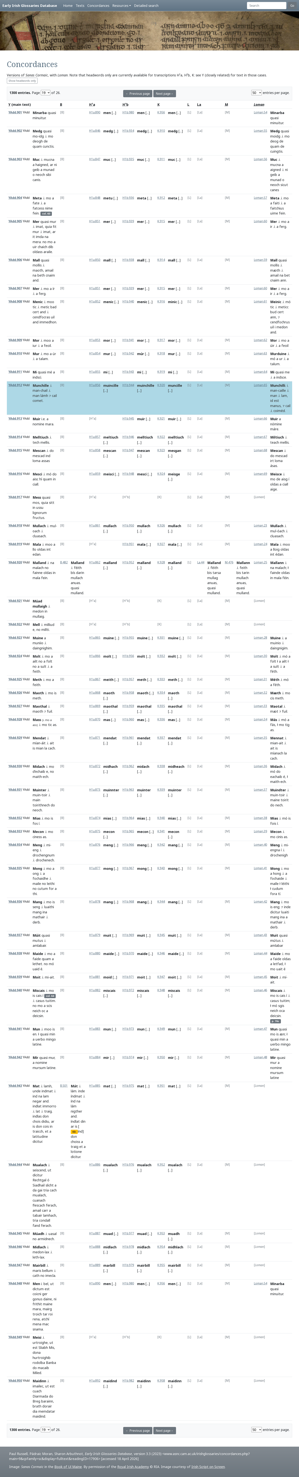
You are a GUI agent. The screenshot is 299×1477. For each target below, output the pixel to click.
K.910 (161, 131)
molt (107, 656)
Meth (37, 679)
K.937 (161, 738)
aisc (35, 479)
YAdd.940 (15, 990)
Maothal (40, 706)
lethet (37, 963)
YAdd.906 (15, 260)
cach (51, 748)
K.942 (161, 845)
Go (292, 5)
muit (107, 935)
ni (55, 164)
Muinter (39, 790)
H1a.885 (94, 1086)
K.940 (161, 818)
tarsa (217, 572)
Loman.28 (260, 638)
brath (37, 1406)
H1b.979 (128, 1265)
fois (273, 823)
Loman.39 (260, 831)
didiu (45, 1121)
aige (273, 489)
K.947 (161, 977)
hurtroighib (42, 1357)
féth (273, 671)
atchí (45, 1319)
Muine (38, 638)
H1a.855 (94, 372)
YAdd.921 (15, 601)
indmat (47, 1091)
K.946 (161, 953)
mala (141, 544)
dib (50, 246)
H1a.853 (94, 340)
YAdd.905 (15, 221)
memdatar (46, 1411)
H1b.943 (128, 372)
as (54, 724)
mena (37, 1324)
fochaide (277, 878)
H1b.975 (128, 1086)
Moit (37, 977)
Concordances (98, 5)
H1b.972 (128, 990)
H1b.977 (128, 1233)
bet (287, 275)
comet (38, 400)
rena (36, 1319)
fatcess (38, 208)
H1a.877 (94, 868)
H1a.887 (94, 1233)
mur (53, 221)
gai (40, 1190)
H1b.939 (128, 221)
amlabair (39, 945)
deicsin (38, 1015)
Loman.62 (260, 340)
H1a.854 (94, 353)
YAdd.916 (15, 474)
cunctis (48, 146)
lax (47, 1252)
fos (35, 823)
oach (36, 531)
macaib (43, 1367)
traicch (38, 1131)
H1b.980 (128, 112)
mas (106, 719)
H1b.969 (128, 935)
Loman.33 (260, 706)
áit (43, 743)
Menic (38, 301)
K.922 (161, 437)
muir (141, 419)
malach (38, 567)
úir (272, 345)
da (35, 1190)
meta (141, 198)
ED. (74, 1131)
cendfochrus (280, 322)
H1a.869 (94, 706)
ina (45, 912)
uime (274, 213)
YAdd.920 (15, 562)
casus (40, 1000)
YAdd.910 (15, 353)
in (54, 479)
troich (37, 1314)
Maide (38, 953)
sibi (48, 174)
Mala (37, 544)
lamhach (49, 1215)
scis (49, 1005)
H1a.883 (94, 1029)
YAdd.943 (15, 1086)
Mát (74, 1086)
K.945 (161, 935)
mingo (51, 1039)
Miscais (39, 990)
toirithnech (41, 805)
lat (38, 1111)
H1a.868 (94, 693)
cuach (37, 1391)
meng (108, 845)
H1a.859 (94, 474)
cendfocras (41, 317)
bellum (47, 1270)
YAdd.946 (15, 1247)
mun (107, 1029)
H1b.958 (128, 693)
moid (107, 977)
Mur (36, 353)
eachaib (276, 776)
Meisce (276, 474)
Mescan (39, 450)
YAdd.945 (15, 1233)
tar (45, 1314)
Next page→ (165, 93)
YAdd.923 (15, 638)
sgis (281, 1005)
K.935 (161, 706)
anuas (75, 582)
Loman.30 (260, 656)
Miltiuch (277, 437)
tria (46, 1190)
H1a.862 (94, 562)
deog (274, 141)
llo (34, 549)
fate (36, 203)
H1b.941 (128, 340)
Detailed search (146, 5)
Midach (39, 766)
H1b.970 (128, 953)
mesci (142, 474)
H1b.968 (128, 902)
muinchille (145, 385)
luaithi (49, 907)
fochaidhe (40, 878)
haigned (41, 164)
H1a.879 (94, 935)
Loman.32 (260, 693)
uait (279, 969)
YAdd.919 (15, 544)
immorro (49, 1106)
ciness (37, 836)
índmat (76, 1096)
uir (35, 246)
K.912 (161, 198)
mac (45, 1324)
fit (54, 226)
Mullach (39, 526)
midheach (176, 766)
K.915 (161, 221)
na (46, 236)
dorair (47, 1406)
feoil (47, 345)
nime (49, 208)
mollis (37, 265)
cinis (279, 836)
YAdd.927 (15, 706)
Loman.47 (260, 1029)
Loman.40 (260, 845)
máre (274, 429)
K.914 (161, 260)
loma (36, 460)
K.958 (161, 1381)
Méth (274, 679)
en (34, 1034)
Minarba (40, 112)
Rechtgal (39, 1180)
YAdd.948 (15, 1283)
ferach (51, 1205)
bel (45, 1283)
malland (110, 562)
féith (78, 567)
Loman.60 (260, 221)
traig (48, 1111)
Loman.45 (260, 977)
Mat (36, 1086)
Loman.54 (260, 112)
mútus (275, 940)
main (36, 800)
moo (50, 301)
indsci (37, 377)
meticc (283, 307)
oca (282, 1010)
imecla (50, 1275)
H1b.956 (128, 656)
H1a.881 (94, 977)
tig (287, 724)
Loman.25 (260, 562)
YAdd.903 (15, 159)
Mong (37, 868)
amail (49, 270)
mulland (77, 593)
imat (39, 226)
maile (37, 883)
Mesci (37, 474)
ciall (35, 484)
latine (37, 1044)
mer (106, 221)
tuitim (50, 1000)
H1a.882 (94, 990)
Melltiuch (40, 437)
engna (275, 850)
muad (108, 1233)
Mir (273, 1057)
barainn (47, 1401)
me (287, 372)
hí (40, 479)
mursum (39, 1067)
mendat (110, 738)
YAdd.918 (15, 526)
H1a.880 (94, 953)
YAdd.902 (15, 131)
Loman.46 (260, 990)
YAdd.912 (15, 385)
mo (35, 136)
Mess (37, 497)
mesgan (174, 450)
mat (106, 1086)
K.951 (161, 1086)
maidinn (144, 1381)
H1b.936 (128, 198)
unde (37, 1091)
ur (281, 358)
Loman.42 (260, 902)
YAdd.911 (15, 372)
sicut (284, 184)
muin (36, 795)
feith (243, 567)
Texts (80, 5)
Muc (36, 159)
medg (108, 131)
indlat (37, 1106)
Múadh (38, 1233)
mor (106, 340)
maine (275, 800)
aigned (275, 169)
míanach (276, 753)
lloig (276, 549)
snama (38, 1329)
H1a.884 (94, 1057)
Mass (37, 719)
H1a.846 (94, 131)
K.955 (161, 1265)
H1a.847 (94, 159)
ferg (282, 226)
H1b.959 (128, 706)
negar (37, 1101)
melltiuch (145, 437)
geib (36, 169)
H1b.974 (128, 1057)
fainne (38, 572)
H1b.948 (128, 474)
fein (36, 213)
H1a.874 (94, 818)
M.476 (229, 562)
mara (49, 424)
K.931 (161, 638)
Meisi (37, 1337)
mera (37, 242)
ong (36, 873)
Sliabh (43, 1347)
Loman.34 (260, 719)
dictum (38, 1289)
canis (36, 179)
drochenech (45, 860)
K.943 (161, 868)
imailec (38, 1386)
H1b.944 (128, 385)
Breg (36, 1401)
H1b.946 (128, 437)
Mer (36, 221)
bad (53, 307)
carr (45, 1210)
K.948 (161, 990)
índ (73, 1101)
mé (49, 372)
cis (272, 698)
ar (51, 164)
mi (105, 372)
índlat (75, 1121)
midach (143, 766)
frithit (37, 1304)
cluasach (39, 536)
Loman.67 (260, 437)
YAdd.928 (15, 719)
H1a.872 (94, 766)
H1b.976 (128, 1165)
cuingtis (276, 151)
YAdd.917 (15, 497)
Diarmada (40, 1396)
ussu (39, 507)
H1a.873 (94, 790)
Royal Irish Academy (133, 1466)
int (49, 549)
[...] (114, 112)
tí (279, 893)
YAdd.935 (15, 868)
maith (37, 776)
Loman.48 (260, 1057)
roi (50, 1314)
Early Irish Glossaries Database (29, 5)
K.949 (161, 1029)
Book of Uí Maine (68, 1466)
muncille (175, 385)
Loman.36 (260, 766)
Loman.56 (260, 159)
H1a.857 (94, 437)
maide (108, 953)
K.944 (161, 902)
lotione (76, 1151)
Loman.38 (260, 818)
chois (36, 1121)
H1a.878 (94, 902)
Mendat (39, 738)
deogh (38, 141)
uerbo (40, 1039)
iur (35, 345)
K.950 (161, 1057)
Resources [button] (120, 5)
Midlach (39, 1247)
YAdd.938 (15, 953)
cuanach (39, 1200)
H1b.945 (128, 419)
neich (37, 1010)
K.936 (161, 719)
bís (73, 572)
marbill (109, 1265)
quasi (52, 112)
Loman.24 (260, 544)
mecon (109, 831)
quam (37, 146)
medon (282, 327)
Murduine (278, 353)
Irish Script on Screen (208, 1466)
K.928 (161, 562)
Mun (36, 1029)
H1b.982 (128, 1381)
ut (49, 1170)
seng (36, 907)
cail (54, 395)
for (51, 888)
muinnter (111, 790)
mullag (212, 577)
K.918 (161, 353)
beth (41, 275)
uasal (52, 1233)
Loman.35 (260, 738)
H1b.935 (128, 159)
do (52, 450)
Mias (36, 818)
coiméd (279, 410)
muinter (144, 790)
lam (284, 395)
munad (48, 169)
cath (36, 1275)
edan (36, 554)
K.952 (161, 1165)
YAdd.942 (15, 1057)
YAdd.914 (15, 437)
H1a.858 (94, 450)
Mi (35, 372)
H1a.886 (94, 1165)
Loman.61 (260, 301)
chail (44, 390)
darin (80, 572)
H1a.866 (94, 656)
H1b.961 (128, 738)
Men (36, 1283)
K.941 (161, 831)
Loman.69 (260, 474)
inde (287, 907)
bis (209, 572)
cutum (43, 888)
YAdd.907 (15, 288)
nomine (38, 424)
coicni (37, 1294)
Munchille (41, 385)
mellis (44, 442)
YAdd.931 (15, 790)
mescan (109, 450)
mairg (47, 1309)
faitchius (277, 208)
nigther (76, 1111)
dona (37, 1352)
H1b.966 (128, 845)
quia (48, 226)
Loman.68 (260, 450)
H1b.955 (128, 638)
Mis (51, 1347)
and (36, 280)
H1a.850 (94, 260)
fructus (38, 517)
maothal (110, 706)
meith (108, 679)
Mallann (243, 562)
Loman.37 (260, 790)
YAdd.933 (15, 831)
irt (272, 460)
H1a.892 (94, 1381)
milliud (49, 624)
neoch (40, 174)
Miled (37, 1372)
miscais (109, 990)
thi (35, 893)
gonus (37, 1299)
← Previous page (138, 93)
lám (73, 1091)
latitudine (40, 1136)
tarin (245, 572)
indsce (281, 377)
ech (45, 776)
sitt (51, 502)
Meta (37, 198)
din (83, 1121)
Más (273, 719)
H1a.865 (94, 638)
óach (281, 531)
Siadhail (39, 1185)
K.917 (161, 340)
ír (54, 288)
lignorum (40, 512)
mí (284, 977)
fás (272, 724)
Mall (36, 260)
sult (43, 666)
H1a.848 (94, 198)
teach (274, 442)
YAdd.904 (15, 198)
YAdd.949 (15, 1337)
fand (36, 1225)
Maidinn (39, 1381)
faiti (276, 203)
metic (45, 307)
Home (68, 5)
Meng (37, 845)
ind (48, 455)
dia (35, 1411)
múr (140, 353)
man (36, 390)
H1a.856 (94, 385)
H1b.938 (128, 260)
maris (37, 1270)
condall (44, 1220)
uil (53, 317)
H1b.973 (128, 1029)
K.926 (161, 526)
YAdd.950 (15, 1381)
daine (47, 1299)
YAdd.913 (15, 419)
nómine (276, 424)
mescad (39, 455)
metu (108, 198)
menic (108, 301)
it (34, 236)
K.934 (161, 693)
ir (271, 226)
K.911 (161, 159)
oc (43, 1010)
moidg (275, 136)
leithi (51, 883)
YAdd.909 (15, 340)
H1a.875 (94, 831)
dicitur (275, 912)
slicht (50, 1185)
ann (283, 280)
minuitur (39, 118)
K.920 (161, 385)
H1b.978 (128, 1247)
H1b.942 (128, 353)
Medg (37, 131)
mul (53, 526)
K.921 (161, 419)
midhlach (175, 1247)
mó (288, 301)
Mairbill (39, 1265)
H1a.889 (94, 1265)
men (107, 112)
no (45, 242)
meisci (108, 474)
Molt (37, 656)
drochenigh (279, 855)
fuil (49, 711)
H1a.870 (94, 719)
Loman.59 (260, 260)
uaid (36, 969)
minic (172, 301)
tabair (37, 1215)
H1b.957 (128, 679)
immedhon (47, 322)
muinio (275, 643)
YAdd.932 (15, 818)
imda (40, 236)
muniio (38, 643)
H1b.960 (128, 719)
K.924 (161, 474)
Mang (37, 902)
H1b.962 (128, 766)
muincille (110, 385)
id (271, 400)
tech (36, 442)
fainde (275, 572)
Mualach (40, 1165)
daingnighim (42, 648)
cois (46, 1126)
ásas (273, 465)
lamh (47, 1086)
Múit (37, 935)
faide (37, 959)
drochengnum (44, 855)
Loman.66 (260, 419)
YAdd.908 (15, 301)
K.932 (161, 656)
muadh (174, 1233)
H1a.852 (94, 301)
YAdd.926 (15, 693)
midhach (110, 766)
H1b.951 (128, 544)
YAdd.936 (15, 902)
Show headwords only (22, 81)
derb (36, 922)
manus (275, 405)
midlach (110, 1247)
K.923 (161, 450)
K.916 (161, 301)
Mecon (38, 831)
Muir (36, 419)
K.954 (161, 1247)
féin (285, 577)
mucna (49, 159)
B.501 (64, 1086)
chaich (42, 246)
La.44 (200, 562)
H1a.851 (94, 221)
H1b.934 (128, 131)
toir (44, 795)
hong (277, 873)
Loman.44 (260, 953)
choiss (75, 1141)
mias (107, 818)
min (52, 1034)
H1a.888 (94, 1247)
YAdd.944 (15, 1165)
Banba (51, 1362)
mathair (39, 917)
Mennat (277, 738)
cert (36, 312)
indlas (37, 1116)
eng (36, 850)
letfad (278, 963)
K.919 (161, 372)
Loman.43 (260, 935)
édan (279, 554)
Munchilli (277, 385)
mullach (110, 526)
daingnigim (279, 648)
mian (39, 748)
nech (279, 805)
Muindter (278, 790)
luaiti (285, 912)
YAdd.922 (15, 624)
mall (107, 260)
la (45, 748)
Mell (36, 624)
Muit (274, 935)
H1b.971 (128, 977)
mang (173, 845)
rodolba (39, 1362)
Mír (35, 1057)
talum (275, 364)
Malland (39, 562)
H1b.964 (128, 818)
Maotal (276, 706)
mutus (38, 940)
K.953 (161, 1233)
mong (108, 868)
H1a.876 (94, 845)
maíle (274, 883)
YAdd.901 (15, 112)
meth (141, 679)
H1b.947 (128, 450)
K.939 (161, 790)
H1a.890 (94, 112)
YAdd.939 (15, 977)
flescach (39, 1205)
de (46, 141)
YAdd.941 (15, 1029)
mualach (39, 1195)
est (276, 400)
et (46, 1131)
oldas (274, 484)
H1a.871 (94, 738)
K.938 (161, 766)
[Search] (266, 5)
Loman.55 (260, 131)
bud (273, 312)
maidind (39, 1416)
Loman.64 (260, 372)
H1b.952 (128, 562)
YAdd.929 (15, 738)
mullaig (38, 616)
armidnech (46, 1239)
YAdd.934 (15, 845)
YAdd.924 (15, 656)
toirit (285, 800)
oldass (38, 251)
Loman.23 (260, 526)
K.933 (161, 679)
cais (39, 995)
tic (34, 307)
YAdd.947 (15, 1265)
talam (43, 358)
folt (49, 661)
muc (106, 159)
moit (141, 977)
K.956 (161, 112)
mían (36, 743)
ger (44, 1294)
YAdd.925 (15, 679)
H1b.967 (128, 868)
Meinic (275, 301)
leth (36, 1257)
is (55, 693)
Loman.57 (260, 198)
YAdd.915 (15, 450)
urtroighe (40, 1342)
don (46, 1116)
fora (273, 893)
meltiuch (110, 437)
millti (45, 629)
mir (106, 1057)
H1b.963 (128, 790)
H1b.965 (128, 831)
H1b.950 (128, 526)
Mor (36, 340)
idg (41, 136)
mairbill (143, 1265)
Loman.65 (260, 385)
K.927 (161, 544)
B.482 (64, 562)
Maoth (38, 693)
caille (282, 390)
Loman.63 (260, 353)
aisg (284, 479)
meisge (174, 474)
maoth (38, 270)
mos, (36, 502)
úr (54, 353)
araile (47, 251)
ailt (35, 661)
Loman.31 (260, 679)
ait (52, 743)
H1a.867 (94, 679)
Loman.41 (260, 868)
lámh (44, 395)
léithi (285, 883)
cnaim (50, 275)
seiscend (39, 1170)
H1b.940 (128, 301)
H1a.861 (94, 526)
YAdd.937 (15, 935)
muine (108, 638)
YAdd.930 (15, 766)
